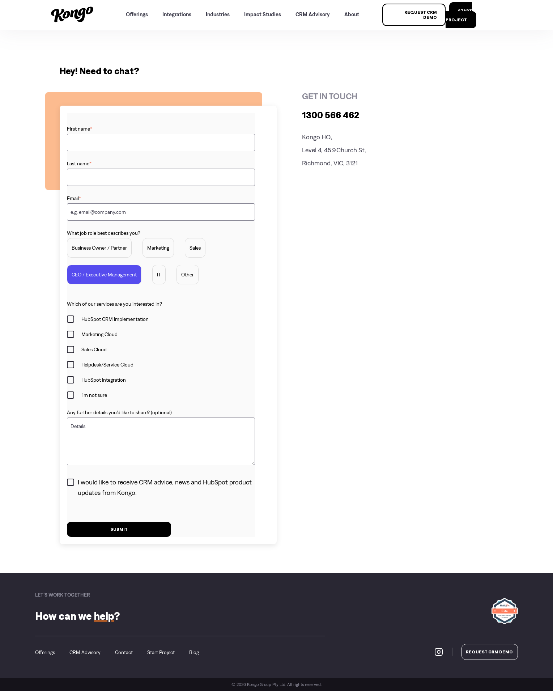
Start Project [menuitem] (161, 652)
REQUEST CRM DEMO (420, 15)
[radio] (99, 248)
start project (459, 15)
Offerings (137, 14)
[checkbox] (161, 265)
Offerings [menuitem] (45, 652)
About (351, 14)
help (104, 616)
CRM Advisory (312, 14)
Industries (218, 14)
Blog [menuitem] (194, 652)
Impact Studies (262, 14)
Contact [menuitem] (124, 652)
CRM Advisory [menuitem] (85, 652)
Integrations (176, 14)
